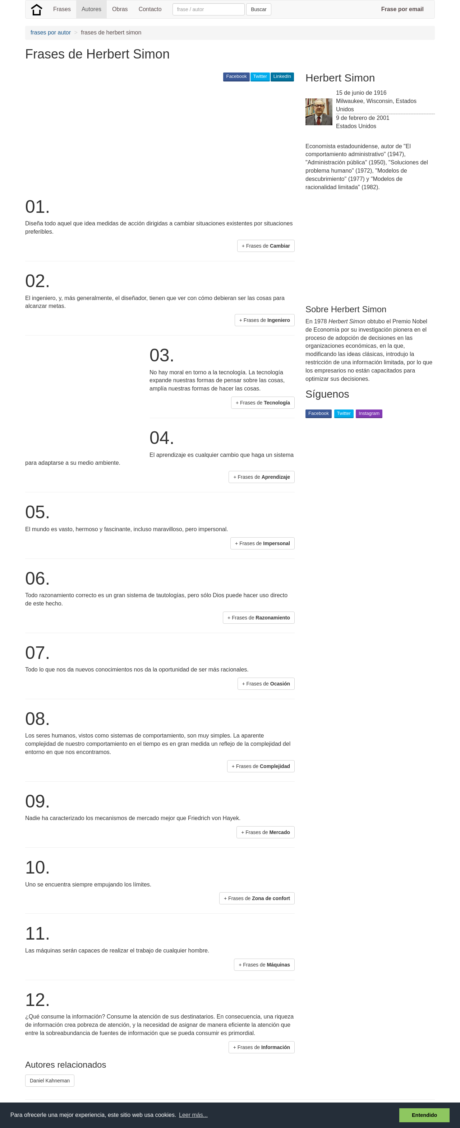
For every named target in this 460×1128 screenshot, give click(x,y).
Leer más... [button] (193, 1115)
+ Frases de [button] (266, 246)
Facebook (236, 76)
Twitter (260, 76)
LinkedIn (282, 76)
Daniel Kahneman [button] (50, 1080)
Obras (120, 9)
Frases (62, 9)
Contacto (150, 9)
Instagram (369, 413)
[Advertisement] (156, 138)
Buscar (259, 9)
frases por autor (51, 32)
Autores (91, 9)
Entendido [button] (424, 1115)
